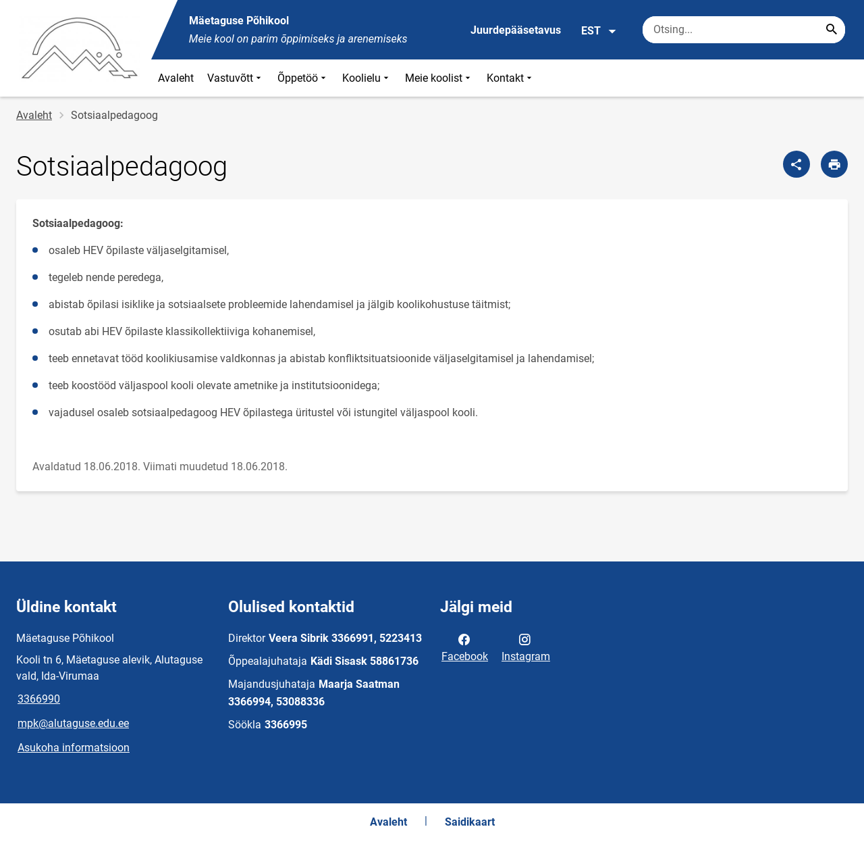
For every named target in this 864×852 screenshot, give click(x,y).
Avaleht (176, 78)
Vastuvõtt (235, 78)
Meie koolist (439, 78)
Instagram (526, 646)
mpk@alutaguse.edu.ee (73, 723)
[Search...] (831, 29)
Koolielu (367, 78)
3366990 (39, 699)
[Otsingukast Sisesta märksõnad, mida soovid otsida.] (744, 29)
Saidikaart (470, 822)
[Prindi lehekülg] (834, 164)
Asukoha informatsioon (74, 747)
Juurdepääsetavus (515, 30)
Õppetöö (303, 78)
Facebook (464, 646)
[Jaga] (796, 164)
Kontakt (511, 78)
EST (599, 31)
